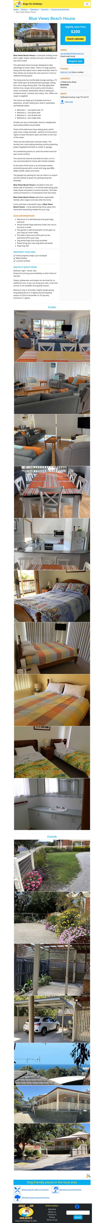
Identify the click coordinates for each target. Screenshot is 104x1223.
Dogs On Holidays (28, 4)
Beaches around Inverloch (66, 1189)
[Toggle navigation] (87, 4)
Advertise (52, 1209)
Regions (24, 9)
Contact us (52, 1214)
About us (52, 1212)
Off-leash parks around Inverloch (31, 1197)
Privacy (52, 1217)
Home (16, 9)
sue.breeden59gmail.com (72, 53)
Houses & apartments (60, 9)
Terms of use (52, 1220)
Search (78, 1217)
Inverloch (45, 9)
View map (66, 102)
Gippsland (34, 9)
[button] (75, 39)
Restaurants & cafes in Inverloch (31, 1189)
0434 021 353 (66, 72)
